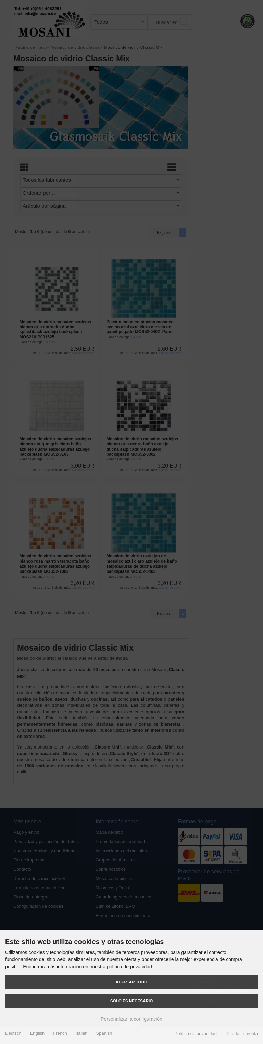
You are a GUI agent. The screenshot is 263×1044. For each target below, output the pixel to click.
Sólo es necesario (131, 1000)
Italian (82, 1033)
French (60, 1033)
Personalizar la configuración (131, 1019)
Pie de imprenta (242, 1033)
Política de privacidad (195, 1033)
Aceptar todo (131, 982)
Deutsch (13, 1033)
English (37, 1033)
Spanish (104, 1033)
